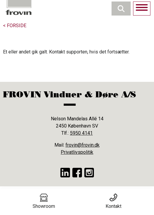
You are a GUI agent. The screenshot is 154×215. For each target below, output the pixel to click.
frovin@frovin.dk (82, 145)
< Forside (14, 25)
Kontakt (113, 201)
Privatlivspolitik (77, 152)
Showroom (44, 201)
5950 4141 (81, 133)
